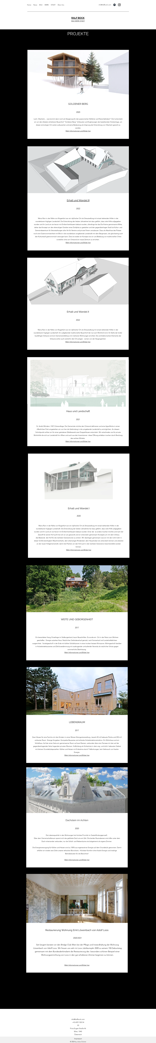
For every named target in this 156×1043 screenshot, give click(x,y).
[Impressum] (78, 1039)
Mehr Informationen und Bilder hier (78, 441)
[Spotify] (114, 5)
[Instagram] (119, 5)
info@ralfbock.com (105, 5)
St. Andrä (39, 426)
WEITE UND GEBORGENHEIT (77, 619)
